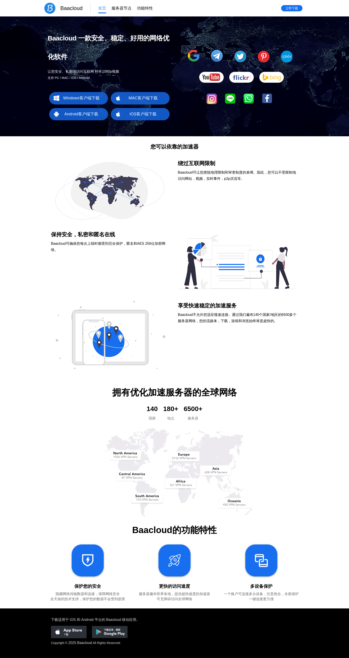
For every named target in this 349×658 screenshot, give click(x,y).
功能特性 (145, 8)
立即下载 (292, 8)
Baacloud (84, 643)
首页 (102, 8)
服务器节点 (122, 8)
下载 (54, 620)
